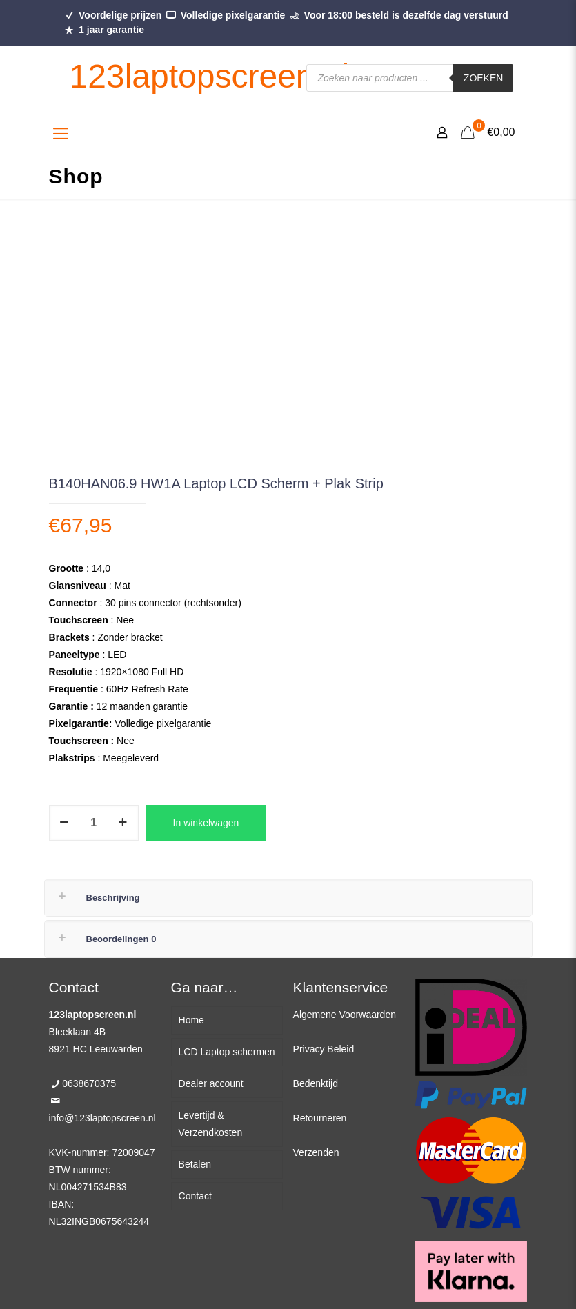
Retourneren (320, 1117)
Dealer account (211, 1083)
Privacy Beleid (324, 1049)
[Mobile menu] (60, 134)
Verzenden (316, 1152)
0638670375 (89, 1083)
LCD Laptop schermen (227, 1051)
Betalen (195, 1164)
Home (191, 1020)
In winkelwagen (206, 822)
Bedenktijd (315, 1083)
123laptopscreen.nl (210, 76)
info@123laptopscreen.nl (102, 1117)
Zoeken (484, 77)
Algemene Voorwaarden (344, 1014)
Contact (195, 1195)
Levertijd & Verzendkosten (211, 1124)
